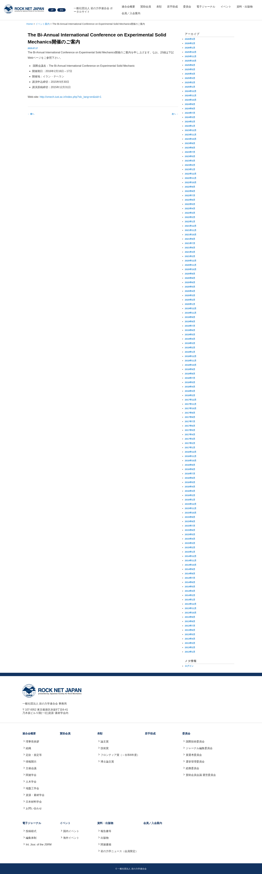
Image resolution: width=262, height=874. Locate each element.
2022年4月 (190, 208)
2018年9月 (190, 369)
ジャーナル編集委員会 (199, 748)
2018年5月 (190, 382)
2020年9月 (190, 273)
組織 (28, 748)
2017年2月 (190, 443)
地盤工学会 (32, 788)
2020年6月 (190, 282)
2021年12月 (190, 226)
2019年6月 (190, 330)
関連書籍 (106, 844)
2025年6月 (190, 65)
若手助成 (172, 6)
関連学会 (31, 775)
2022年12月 (190, 173)
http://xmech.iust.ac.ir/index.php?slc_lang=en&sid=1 (70, 96)
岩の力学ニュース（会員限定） (119, 851)
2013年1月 (190, 652)
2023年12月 (190, 130)
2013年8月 (190, 621)
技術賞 (105, 748)
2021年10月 (190, 234)
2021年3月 (190, 252)
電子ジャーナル (205, 6)
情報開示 (31, 761)
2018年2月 (190, 395)
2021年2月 (190, 256)
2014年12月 (190, 556)
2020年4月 (190, 291)
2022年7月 (190, 195)
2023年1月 (190, 169)
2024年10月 (190, 100)
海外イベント (71, 837)
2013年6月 (190, 630)
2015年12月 (190, 504)
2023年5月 (190, 156)
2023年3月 (190, 160)
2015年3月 (190, 543)
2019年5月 (190, 334)
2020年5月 (190, 286)
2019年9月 (190, 317)
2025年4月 (190, 74)
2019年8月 (190, 321)
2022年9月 (190, 187)
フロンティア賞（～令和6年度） (120, 754)
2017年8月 (190, 417)
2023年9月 (190, 143)
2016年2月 (190, 495)
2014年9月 (190, 569)
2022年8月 (190, 191)
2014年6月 (190, 582)
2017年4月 (190, 434)
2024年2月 (190, 121)
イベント (226, 6)
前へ (31, 114)
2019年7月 (190, 326)
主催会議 (31, 768)
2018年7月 (190, 378)
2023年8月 (190, 147)
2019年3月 (190, 343)
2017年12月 (190, 399)
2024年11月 (190, 95)
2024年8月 (190, 108)
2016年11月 (190, 456)
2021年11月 (190, 230)
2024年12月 (190, 91)
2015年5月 (190, 534)
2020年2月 (190, 300)
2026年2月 (190, 43)
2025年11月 (190, 56)
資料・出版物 (245, 6)
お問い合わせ (34, 808)
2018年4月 (190, 386)
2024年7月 (190, 113)
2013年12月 (190, 604)
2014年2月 (190, 595)
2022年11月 (190, 178)
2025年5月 (190, 69)
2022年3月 (190, 213)
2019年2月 (190, 347)
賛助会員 (145, 6)
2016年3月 (190, 491)
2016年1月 (190, 499)
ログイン (189, 666)
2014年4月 (190, 591)
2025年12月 (190, 52)
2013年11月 (190, 608)
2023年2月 (190, 165)
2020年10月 (190, 269)
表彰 (159, 6)
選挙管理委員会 (195, 761)
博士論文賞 (107, 761)
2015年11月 (190, 508)
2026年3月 (190, 39)
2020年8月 (190, 278)
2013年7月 (190, 625)
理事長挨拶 (32, 741)
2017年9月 (190, 413)
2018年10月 (190, 365)
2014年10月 (190, 565)
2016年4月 (190, 486)
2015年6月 (190, 530)
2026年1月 (190, 47)
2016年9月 (190, 465)
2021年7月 (190, 243)
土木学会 (31, 781)
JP (52, 10)
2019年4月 (190, 339)
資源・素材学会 (35, 795)
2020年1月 (190, 304)
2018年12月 (190, 356)
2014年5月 (190, 586)
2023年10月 (190, 139)
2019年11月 (190, 313)
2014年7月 (190, 578)
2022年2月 (190, 217)
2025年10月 (190, 61)
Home (29, 24)
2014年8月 (190, 573)
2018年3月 (190, 391)
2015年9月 (190, 517)
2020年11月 (190, 265)
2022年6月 (190, 200)
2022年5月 (190, 204)
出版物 (105, 837)
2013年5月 (190, 634)
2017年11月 (190, 404)
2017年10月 (190, 408)
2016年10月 (190, 460)
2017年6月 (190, 426)
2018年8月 (190, 373)
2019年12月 (190, 308)
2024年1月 (190, 126)
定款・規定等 (34, 754)
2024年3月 (190, 117)
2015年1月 (190, 552)
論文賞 (105, 741)
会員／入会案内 (131, 13)
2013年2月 (190, 647)
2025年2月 (190, 82)
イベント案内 (43, 24)
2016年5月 (190, 482)
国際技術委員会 (195, 741)
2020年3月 (190, 295)
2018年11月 (190, 360)
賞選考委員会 (194, 754)
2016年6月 (190, 478)
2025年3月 (190, 78)
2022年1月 (190, 221)
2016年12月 (190, 452)
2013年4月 (190, 638)
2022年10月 (190, 182)
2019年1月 (190, 352)
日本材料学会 (34, 801)
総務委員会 (192, 768)
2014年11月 (190, 560)
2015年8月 (190, 521)
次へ (175, 114)
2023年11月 (190, 134)
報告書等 (106, 831)
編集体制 (31, 837)
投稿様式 (31, 831)
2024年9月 (190, 104)
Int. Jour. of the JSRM (38, 844)
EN (61, 10)
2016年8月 (190, 469)
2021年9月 (190, 239)
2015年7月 (190, 526)
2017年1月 (190, 447)
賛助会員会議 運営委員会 (201, 775)
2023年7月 (190, 152)
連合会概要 (128, 6)
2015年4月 (190, 539)
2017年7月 (190, 421)
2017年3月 (190, 439)
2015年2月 (190, 547)
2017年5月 (190, 430)
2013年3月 (190, 643)
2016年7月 (190, 473)
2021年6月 (190, 247)
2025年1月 (190, 87)
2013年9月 (190, 617)
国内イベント (71, 831)
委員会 (187, 6)
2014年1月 (190, 599)
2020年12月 (190, 260)
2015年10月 (190, 512)
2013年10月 (190, 612)
